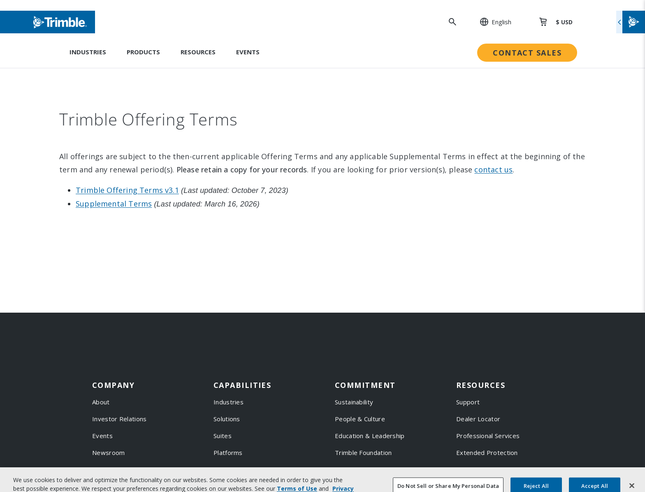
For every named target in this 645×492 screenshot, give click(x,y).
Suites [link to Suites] (222, 436)
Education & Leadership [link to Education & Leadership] (370, 436)
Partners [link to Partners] (105, 469)
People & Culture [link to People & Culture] (360, 419)
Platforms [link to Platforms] (228, 452)
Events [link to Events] (102, 436)
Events (248, 52)
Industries (88, 52)
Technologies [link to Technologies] (233, 469)
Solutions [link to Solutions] (226, 419)
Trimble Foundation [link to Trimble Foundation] (363, 452)
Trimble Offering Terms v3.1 (127, 190)
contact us (493, 169)
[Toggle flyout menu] (630, 22)
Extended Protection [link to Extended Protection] (487, 452)
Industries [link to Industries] (228, 402)
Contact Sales (527, 53)
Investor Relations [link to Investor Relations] (119, 419)
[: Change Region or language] (491, 22)
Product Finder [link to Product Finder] (235, 486)
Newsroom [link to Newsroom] (108, 452)
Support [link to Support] (468, 402)
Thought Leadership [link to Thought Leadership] (485, 469)
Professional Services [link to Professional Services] (488, 436)
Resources (198, 52)
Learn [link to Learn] (464, 486)
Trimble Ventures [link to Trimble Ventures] (360, 469)
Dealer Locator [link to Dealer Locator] (478, 419)
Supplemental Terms (114, 204)
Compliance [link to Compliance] (351, 486)
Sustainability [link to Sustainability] (354, 402)
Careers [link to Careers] (104, 486)
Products (143, 52)
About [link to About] (101, 402)
